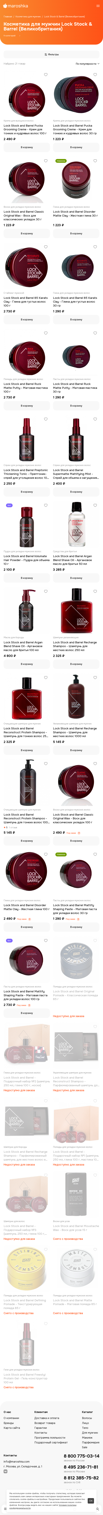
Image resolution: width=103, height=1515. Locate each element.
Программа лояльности (49, 1437)
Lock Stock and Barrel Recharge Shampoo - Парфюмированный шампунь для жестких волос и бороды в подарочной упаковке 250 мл (26, 1156)
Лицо (85, 1423)
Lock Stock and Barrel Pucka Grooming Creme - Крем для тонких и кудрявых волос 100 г (25, 129)
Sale (84, 1447)
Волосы (87, 1418)
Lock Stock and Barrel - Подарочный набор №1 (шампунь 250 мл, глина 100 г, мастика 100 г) (76, 1156)
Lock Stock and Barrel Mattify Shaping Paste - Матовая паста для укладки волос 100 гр (25, 995)
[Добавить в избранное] (46, 75)
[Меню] (6, 1509)
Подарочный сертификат (51, 1442)
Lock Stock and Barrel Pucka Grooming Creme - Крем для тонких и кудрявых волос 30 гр (75, 129)
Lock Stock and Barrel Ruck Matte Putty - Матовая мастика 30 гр (75, 387)
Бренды (9, 1423)
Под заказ (71, 833)
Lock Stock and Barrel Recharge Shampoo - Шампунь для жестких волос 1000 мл (75, 732)
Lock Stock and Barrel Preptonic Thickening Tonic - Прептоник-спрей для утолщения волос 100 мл (26, 474)
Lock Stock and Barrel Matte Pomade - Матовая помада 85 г (75, 1302)
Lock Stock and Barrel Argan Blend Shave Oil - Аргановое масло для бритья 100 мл (23, 646)
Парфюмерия (90, 1442)
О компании (11, 1418)
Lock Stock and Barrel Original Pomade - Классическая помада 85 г (75, 995)
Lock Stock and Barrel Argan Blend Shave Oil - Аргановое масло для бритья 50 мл (72, 560)
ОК (90, 1500)
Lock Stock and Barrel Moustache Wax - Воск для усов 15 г (76, 1228)
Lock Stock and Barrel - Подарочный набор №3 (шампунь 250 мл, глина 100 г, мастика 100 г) (24, 1230)
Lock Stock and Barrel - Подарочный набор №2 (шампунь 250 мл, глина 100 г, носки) (27, 1081)
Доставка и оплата (46, 1418)
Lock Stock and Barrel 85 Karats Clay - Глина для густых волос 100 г (26, 301)
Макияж (87, 1437)
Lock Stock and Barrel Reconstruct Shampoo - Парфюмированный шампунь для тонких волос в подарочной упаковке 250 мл (76, 1081)
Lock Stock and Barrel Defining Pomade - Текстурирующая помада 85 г (25, 1304)
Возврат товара (44, 1423)
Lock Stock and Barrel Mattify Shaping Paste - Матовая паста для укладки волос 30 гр (75, 909)
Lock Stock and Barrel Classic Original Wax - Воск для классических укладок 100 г (73, 818)
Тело (85, 1428)
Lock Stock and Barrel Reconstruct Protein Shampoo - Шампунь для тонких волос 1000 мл (27, 818)
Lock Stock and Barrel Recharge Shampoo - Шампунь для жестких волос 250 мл (75, 646)
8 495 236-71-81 (81, 1467)
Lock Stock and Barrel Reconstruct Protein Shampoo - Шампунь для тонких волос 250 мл (26, 732)
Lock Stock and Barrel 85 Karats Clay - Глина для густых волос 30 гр (75, 301)
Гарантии (40, 1428)
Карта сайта (12, 1428)
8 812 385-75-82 (81, 1478)
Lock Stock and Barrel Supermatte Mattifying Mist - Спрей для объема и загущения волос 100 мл (75, 474)
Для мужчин (90, 1432)
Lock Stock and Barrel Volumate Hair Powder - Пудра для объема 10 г (27, 560)
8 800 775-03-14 (81, 1456)
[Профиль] (97, 1509)
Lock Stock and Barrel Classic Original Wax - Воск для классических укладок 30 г (24, 215)
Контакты (40, 1432)
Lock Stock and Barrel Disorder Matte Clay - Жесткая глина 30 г (75, 213)
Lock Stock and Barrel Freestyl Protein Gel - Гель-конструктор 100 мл (25, 1378)
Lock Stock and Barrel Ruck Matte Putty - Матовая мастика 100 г (26, 387)
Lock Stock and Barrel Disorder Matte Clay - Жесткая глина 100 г (27, 907)
